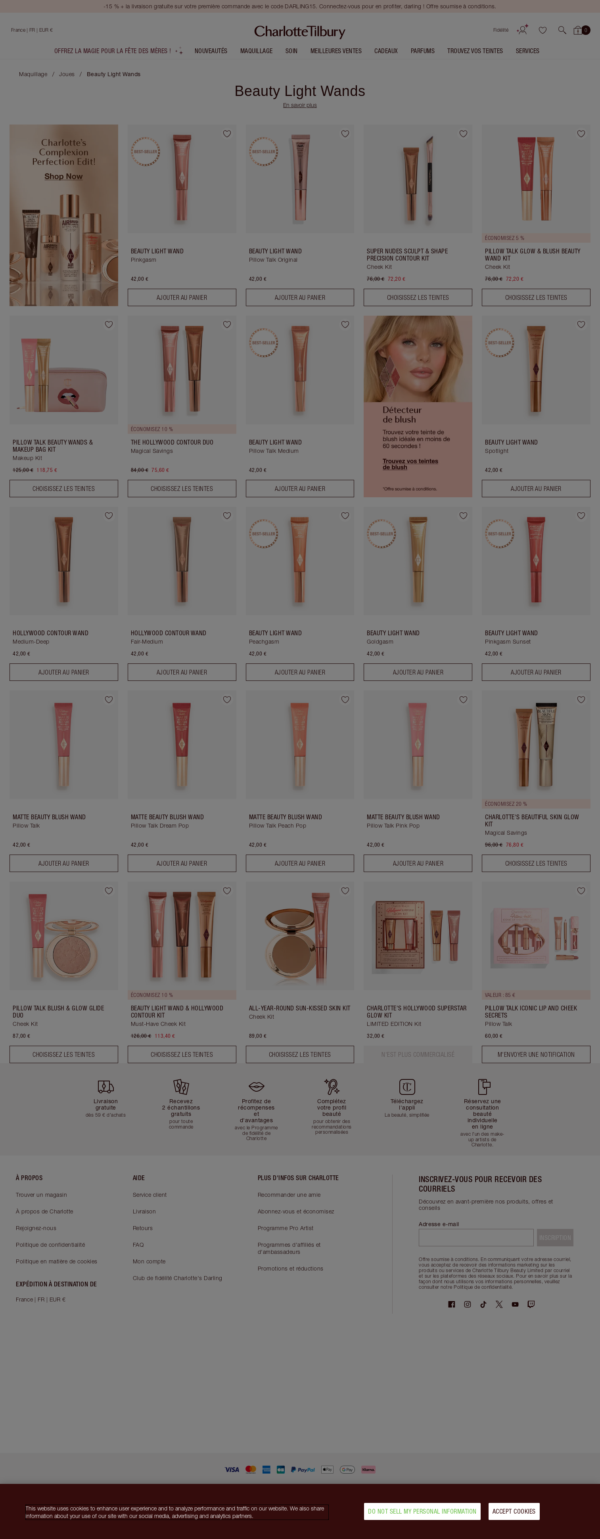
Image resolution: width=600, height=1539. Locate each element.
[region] (300, 1511)
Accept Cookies (514, 1511)
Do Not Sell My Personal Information (422, 1511)
